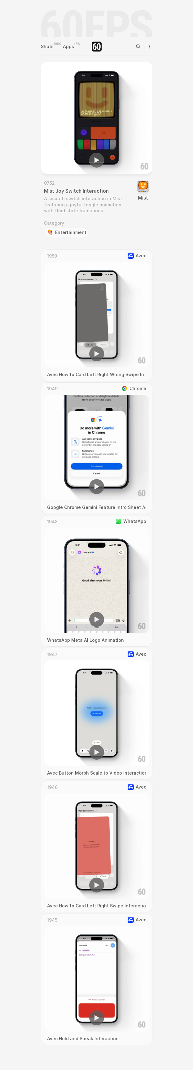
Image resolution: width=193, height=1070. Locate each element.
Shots (47, 46)
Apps (68, 46)
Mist (143, 198)
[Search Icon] (138, 46)
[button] (96, 160)
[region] (96, 118)
